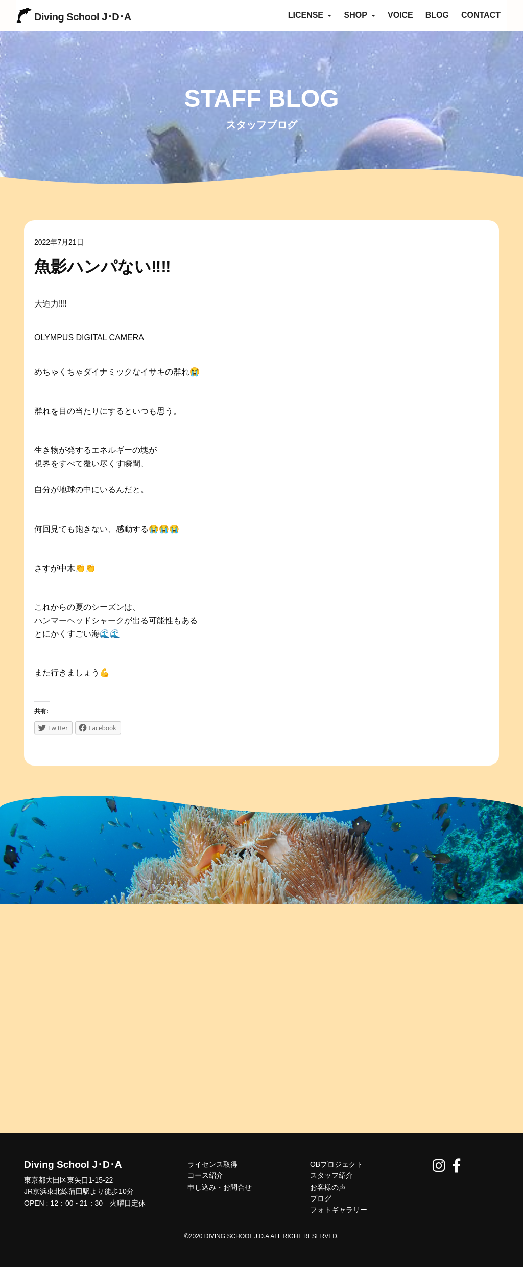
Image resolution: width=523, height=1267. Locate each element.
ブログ (320, 1198)
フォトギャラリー (338, 1210)
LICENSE (310, 15)
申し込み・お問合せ (219, 1187)
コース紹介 (205, 1175)
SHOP (359, 15)
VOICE (400, 15)
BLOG (437, 15)
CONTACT (481, 15)
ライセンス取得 (212, 1164)
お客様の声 (328, 1187)
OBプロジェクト (336, 1164)
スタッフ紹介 (331, 1175)
